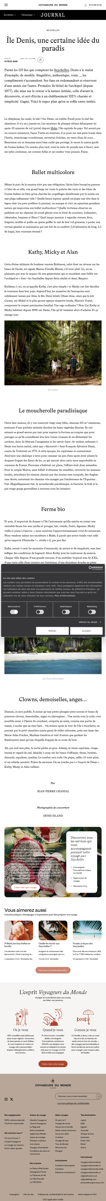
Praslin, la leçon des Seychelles (83, 945)
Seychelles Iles (26, 959)
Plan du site (28, 1194)
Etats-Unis (85, 1140)
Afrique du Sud (87, 1133)
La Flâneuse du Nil (38, 1175)
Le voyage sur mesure (14, 1144)
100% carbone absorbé (14, 1120)
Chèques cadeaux (38, 1140)
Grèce (83, 1147)
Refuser (52, 631)
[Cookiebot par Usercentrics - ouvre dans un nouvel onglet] (91, 568)
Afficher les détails (88, 622)
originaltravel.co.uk (89, 1175)
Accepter (86, 631)
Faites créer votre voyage (25, 887)
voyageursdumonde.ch (91, 1165)
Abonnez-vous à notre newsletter (72, 1096)
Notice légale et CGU (87, 1194)
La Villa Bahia (36, 1182)
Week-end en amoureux (65, 1130)
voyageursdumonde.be (91, 1162)
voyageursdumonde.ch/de (92, 1168)
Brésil (83, 1144)
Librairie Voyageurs (38, 1120)
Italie (83, 1123)
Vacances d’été (62, 1133)
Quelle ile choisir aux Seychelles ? (49, 945)
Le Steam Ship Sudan (39, 1168)
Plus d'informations (65, 595)
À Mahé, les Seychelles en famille (17, 945)
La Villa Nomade (37, 1178)
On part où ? (60, 1120)
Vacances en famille (64, 1126)
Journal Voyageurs (38, 1123)
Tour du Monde (61, 1144)
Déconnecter (61, 1147)
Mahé (54, 128)
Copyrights (14, 1194)
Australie (84, 1130)
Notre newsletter (37, 1130)
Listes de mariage (37, 1137)
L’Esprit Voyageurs (12, 1141)
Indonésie (85, 1137)
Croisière (59, 1137)
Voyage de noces (62, 1123)
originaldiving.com (88, 1179)
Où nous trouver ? (12, 1138)
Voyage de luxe (61, 1140)
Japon (83, 1120)
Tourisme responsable (14, 1123)
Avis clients (35, 1144)
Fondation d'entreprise (65, 1165)
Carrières (59, 1168)
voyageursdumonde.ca (91, 1172)
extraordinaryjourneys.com (92, 1182)
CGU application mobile (53, 1199)
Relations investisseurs (65, 1172)
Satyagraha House (38, 1171)
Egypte (84, 1126)
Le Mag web (35, 1126)
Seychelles (53, 30)
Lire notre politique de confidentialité (73, 1103)
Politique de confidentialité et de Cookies (56, 1194)
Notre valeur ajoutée (13, 1148)
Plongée (58, 1150)
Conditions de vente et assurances (40, 1152)
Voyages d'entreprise (39, 1147)
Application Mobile (38, 1133)
